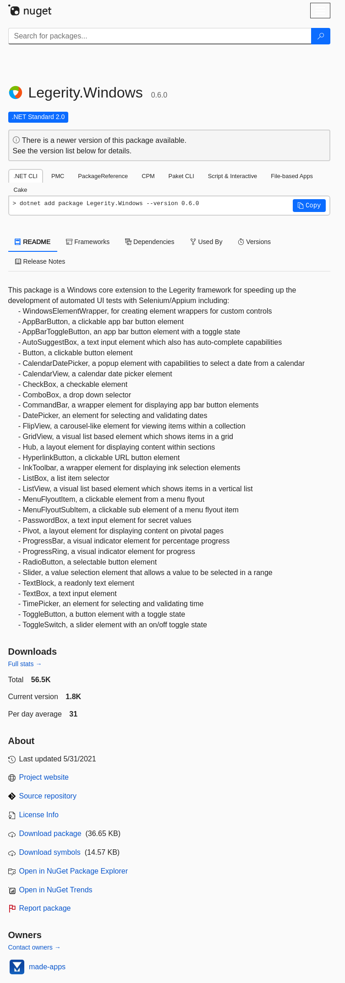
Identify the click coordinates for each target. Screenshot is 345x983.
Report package (45, 908)
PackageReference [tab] (103, 176)
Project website (44, 777)
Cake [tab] (20, 189)
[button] (309, 205)
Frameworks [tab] (88, 241)
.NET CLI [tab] (26, 176)
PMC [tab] (57, 176)
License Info (39, 815)
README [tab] (33, 241)
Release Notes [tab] (40, 261)
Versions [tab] (254, 241)
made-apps (47, 967)
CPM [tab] (148, 176)
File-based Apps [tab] (292, 176)
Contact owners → (34, 947)
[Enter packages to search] (160, 36)
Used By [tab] (206, 241)
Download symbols (50, 852)
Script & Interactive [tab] (232, 176)
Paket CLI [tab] (181, 176)
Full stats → (25, 664)
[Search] (320, 36)
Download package (50, 833)
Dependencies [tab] (149, 241)
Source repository (48, 796)
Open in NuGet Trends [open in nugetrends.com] (56, 890)
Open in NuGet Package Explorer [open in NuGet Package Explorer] (73, 871)
